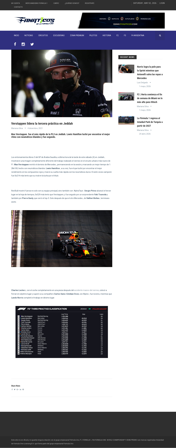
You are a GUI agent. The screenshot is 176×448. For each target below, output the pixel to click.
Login (162, 3)
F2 (117, 35)
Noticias (28, 35)
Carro (56, 3)
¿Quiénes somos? (72, 3)
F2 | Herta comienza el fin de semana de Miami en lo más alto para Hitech (149, 98)
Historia (107, 35)
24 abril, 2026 (145, 134)
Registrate (89, 3)
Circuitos (43, 35)
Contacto (18, 7)
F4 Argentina (137, 35)
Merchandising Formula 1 (37, 3)
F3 (125, 35)
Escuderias (59, 35)
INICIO (16, 35)
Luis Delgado (142, 82)
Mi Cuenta (15, 3)
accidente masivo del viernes (86, 290)
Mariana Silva (17, 128)
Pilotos (93, 35)
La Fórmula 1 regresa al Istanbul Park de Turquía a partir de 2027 (150, 122)
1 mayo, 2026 (145, 86)
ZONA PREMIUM (77, 35)
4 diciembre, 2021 (35, 128)
